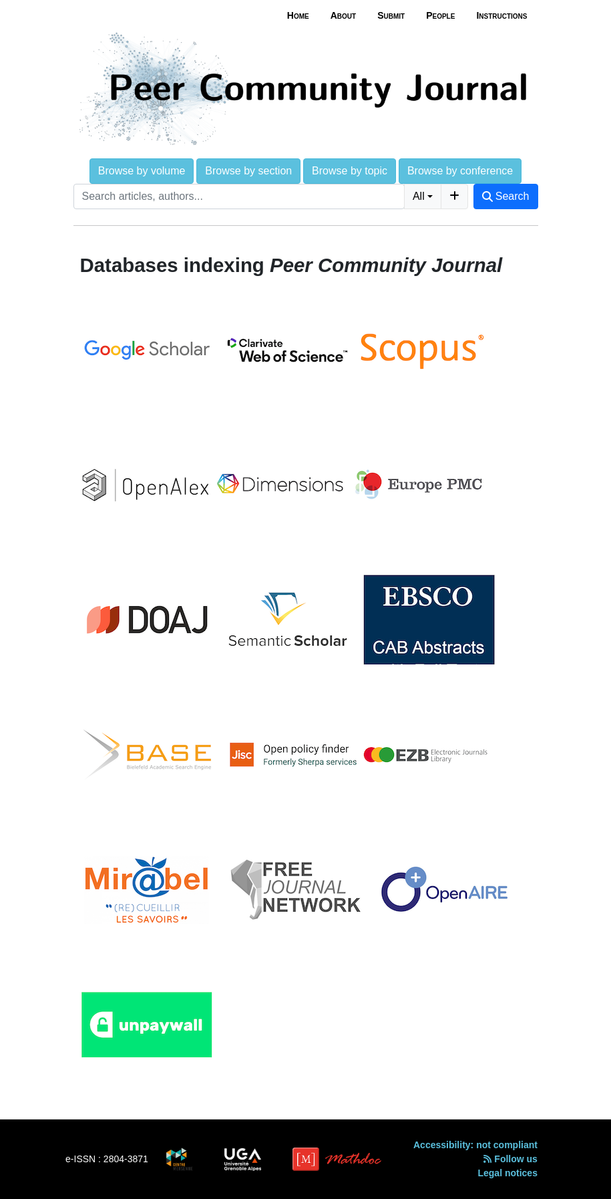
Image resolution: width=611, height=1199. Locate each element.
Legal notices (507, 1173)
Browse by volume (142, 170)
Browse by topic (349, 170)
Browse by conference (460, 170)
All (419, 196)
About (343, 15)
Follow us (510, 1159)
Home (298, 15)
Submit (391, 15)
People (440, 15)
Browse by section (248, 170)
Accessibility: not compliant (475, 1145)
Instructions (501, 15)
